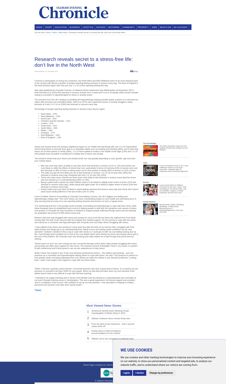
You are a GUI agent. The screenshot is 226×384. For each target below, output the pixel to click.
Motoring (113, 27)
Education (61, 27)
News (39, 27)
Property (143, 27)
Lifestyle (88, 27)
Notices (100, 27)
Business (75, 27)
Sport (48, 27)
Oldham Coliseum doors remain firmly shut (110, 318)
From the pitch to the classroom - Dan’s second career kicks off (112, 324)
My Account (180, 27)
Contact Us (100, 365)
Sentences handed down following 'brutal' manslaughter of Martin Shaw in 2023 (109, 311)
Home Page (88, 365)
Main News (63, 32)
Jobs (154, 27)
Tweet (38, 290)
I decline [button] (139, 373)
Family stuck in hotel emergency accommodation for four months (113, 331)
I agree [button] (126, 373)
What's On (165, 27)
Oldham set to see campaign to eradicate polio (112, 338)
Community (128, 27)
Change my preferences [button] (161, 373)
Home (48, 32)
